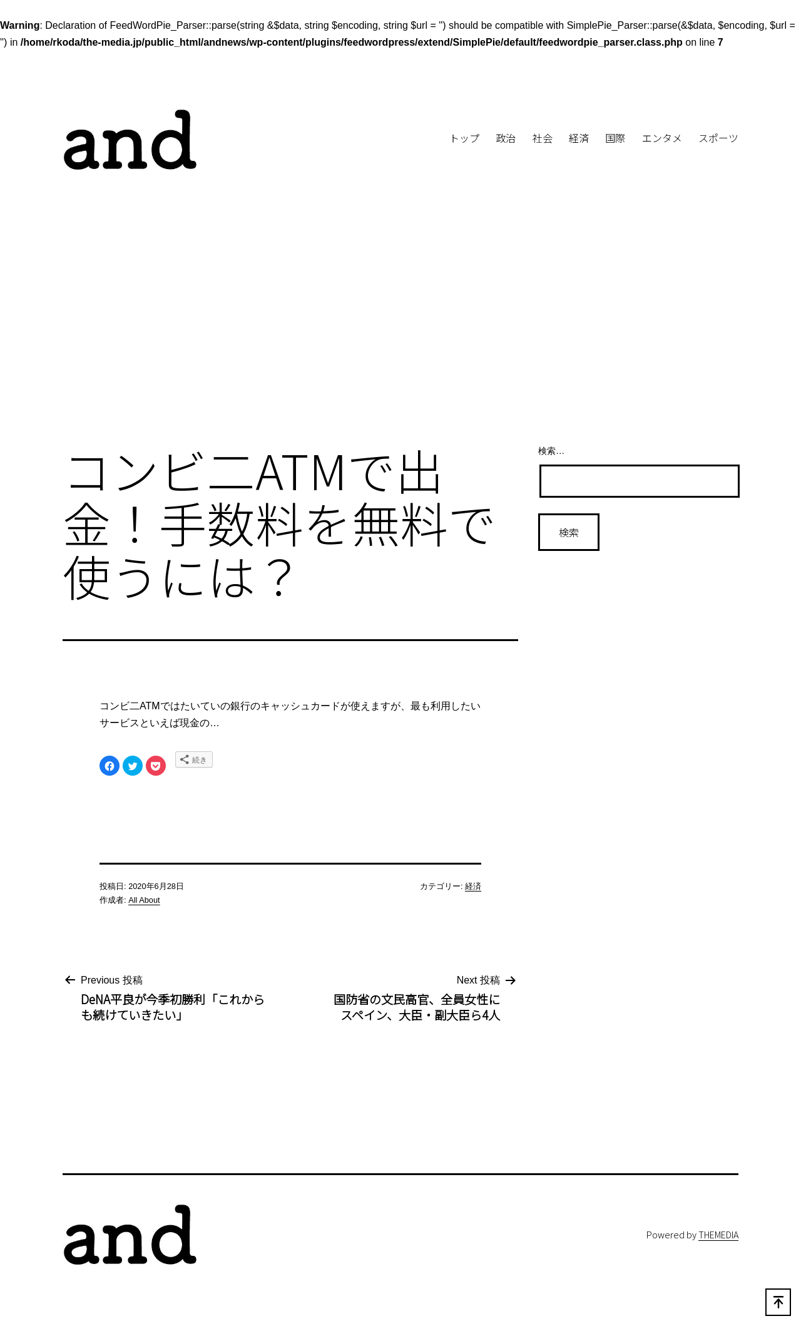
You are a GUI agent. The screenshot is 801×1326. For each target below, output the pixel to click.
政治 (506, 137)
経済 (579, 137)
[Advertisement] (400, 330)
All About (144, 900)
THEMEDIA (718, 1234)
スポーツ (718, 137)
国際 (615, 137)
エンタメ (662, 137)
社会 (543, 137)
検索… (551, 451)
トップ (464, 137)
